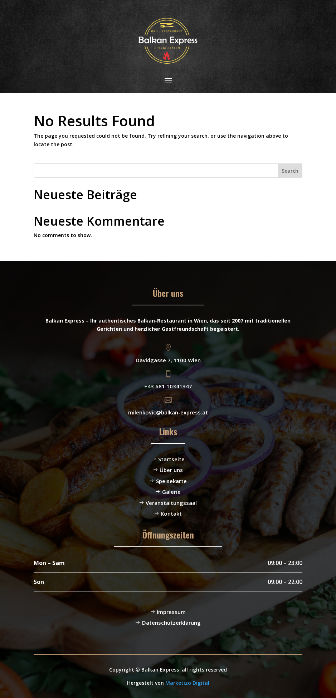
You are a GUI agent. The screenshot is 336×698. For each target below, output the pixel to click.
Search (290, 170)
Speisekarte (171, 481)
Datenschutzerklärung (171, 622)
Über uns (171, 469)
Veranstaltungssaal (171, 502)
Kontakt (171, 513)
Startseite (171, 459)
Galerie (171, 491)
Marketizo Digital (187, 682)
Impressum (171, 611)
